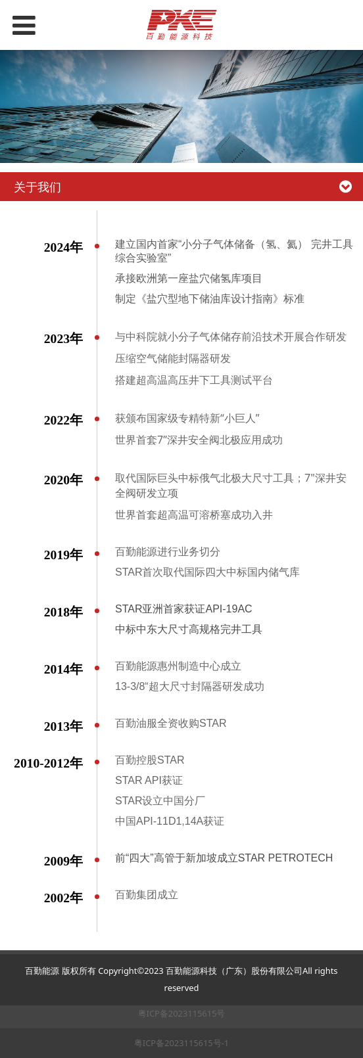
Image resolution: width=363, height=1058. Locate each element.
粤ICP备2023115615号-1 (181, 1043)
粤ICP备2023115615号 (182, 1013)
